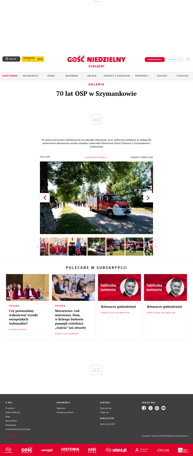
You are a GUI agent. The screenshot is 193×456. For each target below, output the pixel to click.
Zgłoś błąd (12, 436)
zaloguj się (175, 59)
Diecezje (162, 76)
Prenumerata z (29, 59)
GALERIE (92, 76)
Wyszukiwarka (188, 59)
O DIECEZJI (182, 76)
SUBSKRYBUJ (155, 59)
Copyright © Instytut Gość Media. (154, 436)
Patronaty (141, 76)
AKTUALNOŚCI (30, 76)
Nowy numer (10, 76)
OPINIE (51, 76)
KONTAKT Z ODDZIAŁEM (117, 76)
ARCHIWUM (71, 76)
